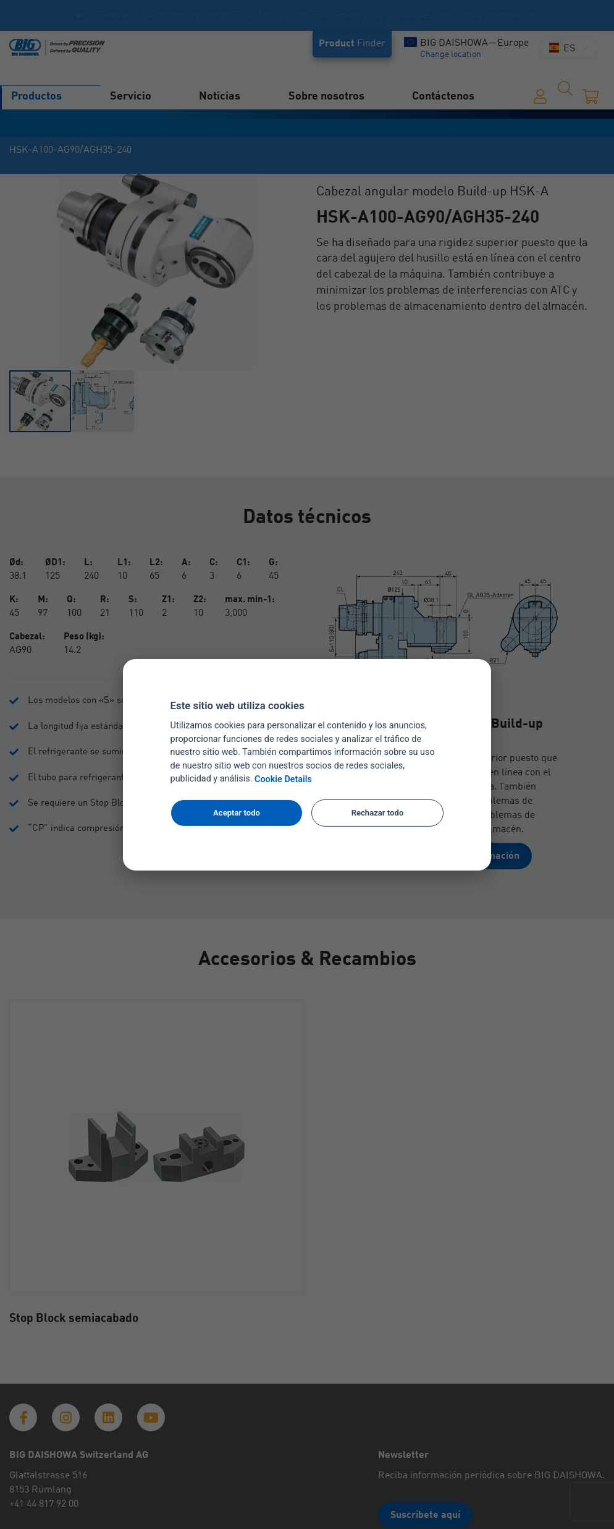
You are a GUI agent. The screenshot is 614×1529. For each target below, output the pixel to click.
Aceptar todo (236, 812)
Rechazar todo (377, 812)
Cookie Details (283, 779)
